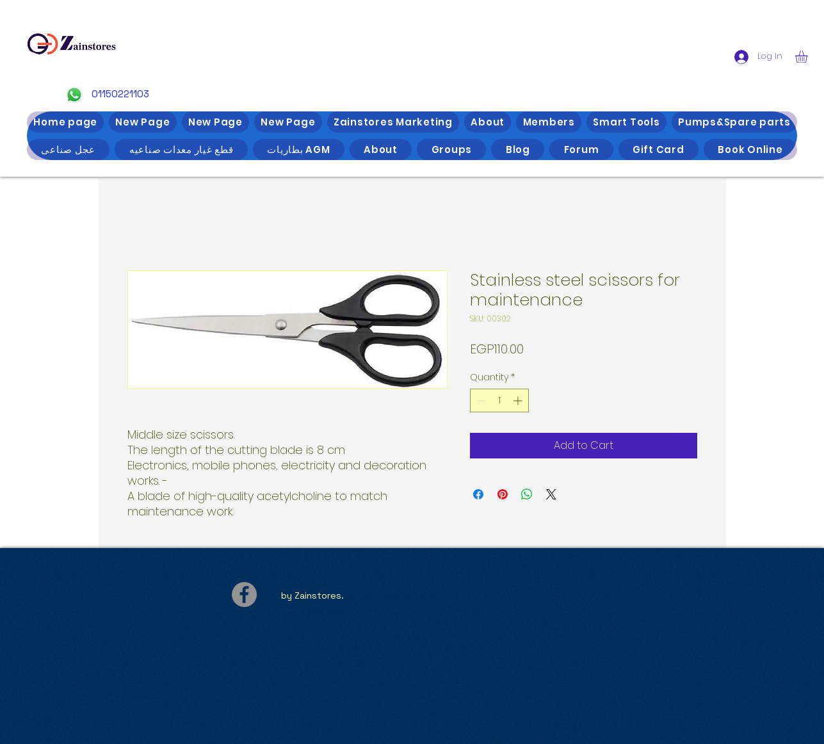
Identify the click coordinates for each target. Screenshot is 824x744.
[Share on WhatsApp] (527, 494)
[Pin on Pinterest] (502, 494)
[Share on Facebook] (478, 494)
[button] (808, 57)
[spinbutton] (499, 400)
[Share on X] (551, 494)
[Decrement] (480, 400)
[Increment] (519, 400)
